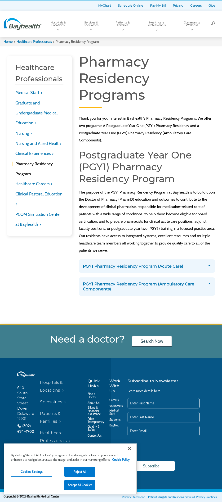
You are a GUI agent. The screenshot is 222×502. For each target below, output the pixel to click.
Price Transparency (96, 420)
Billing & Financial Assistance (94, 411)
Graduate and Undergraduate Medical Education (36, 113)
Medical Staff (27, 92)
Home (8, 42)
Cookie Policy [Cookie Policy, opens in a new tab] (121, 459)
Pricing (178, 5)
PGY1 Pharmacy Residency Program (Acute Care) (133, 266)
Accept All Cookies (80, 485)
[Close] (129, 448)
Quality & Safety (93, 428)
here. (157, 391)
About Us (93, 403)
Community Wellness (192, 24)
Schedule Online (130, 5)
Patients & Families (122, 24)
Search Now (152, 341)
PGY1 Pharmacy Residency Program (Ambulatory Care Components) (138, 286)
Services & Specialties (91, 24)
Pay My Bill (158, 5)
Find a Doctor (92, 395)
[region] (70, 468)
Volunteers (116, 406)
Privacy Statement (133, 497)
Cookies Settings (31, 472)
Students (114, 419)
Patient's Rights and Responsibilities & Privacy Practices (182, 497)
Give (212, 5)
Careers (196, 5)
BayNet (114, 425)
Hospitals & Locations (58, 24)
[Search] (213, 24)
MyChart (104, 5)
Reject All (80, 472)
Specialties (51, 401)
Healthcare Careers (32, 183)
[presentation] (164, 449)
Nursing (22, 133)
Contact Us (95, 435)
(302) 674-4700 (25, 429)
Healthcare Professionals (156, 24)
